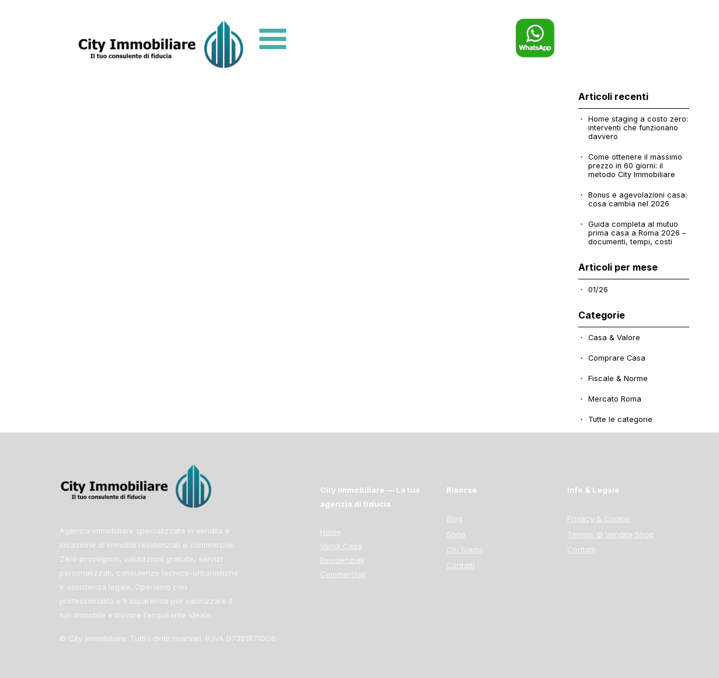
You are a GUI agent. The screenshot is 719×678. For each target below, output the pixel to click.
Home (330, 532)
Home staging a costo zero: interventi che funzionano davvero (638, 128)
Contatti (581, 549)
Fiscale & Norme (618, 378)
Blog (454, 518)
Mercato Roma (614, 399)
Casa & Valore (614, 337)
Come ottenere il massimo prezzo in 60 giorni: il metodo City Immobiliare (635, 166)
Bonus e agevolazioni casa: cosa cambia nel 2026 (637, 199)
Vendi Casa (341, 546)
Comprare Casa (616, 358)
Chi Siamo (465, 549)
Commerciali (343, 574)
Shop (456, 534)
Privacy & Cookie (598, 518)
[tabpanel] (623, 528)
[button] (535, 23)
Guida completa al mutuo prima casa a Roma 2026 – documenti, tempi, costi (637, 233)
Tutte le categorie (620, 419)
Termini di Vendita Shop (610, 534)
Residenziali (342, 560)
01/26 (598, 289)
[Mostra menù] (273, 39)
